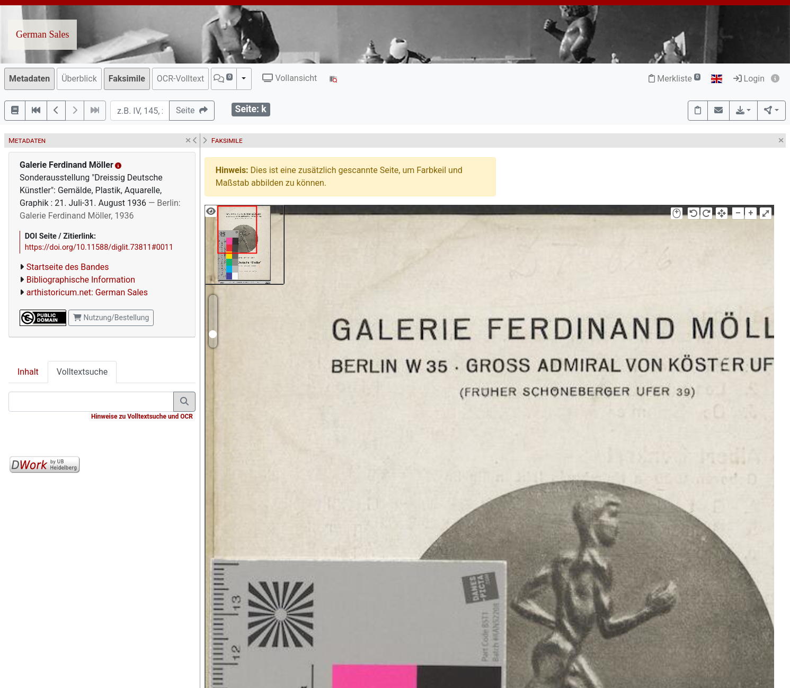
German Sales (42, 34)
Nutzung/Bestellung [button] (111, 317)
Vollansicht (289, 78)
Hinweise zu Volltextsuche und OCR (142, 416)
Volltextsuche (82, 372)
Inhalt (28, 372)
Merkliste (674, 79)
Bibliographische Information (80, 280)
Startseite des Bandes (67, 267)
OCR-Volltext (180, 79)
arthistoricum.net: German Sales (87, 292)
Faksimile (127, 79)
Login (749, 79)
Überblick (79, 79)
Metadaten (29, 79)
